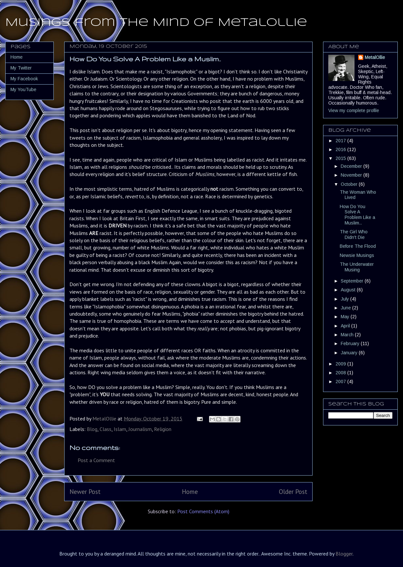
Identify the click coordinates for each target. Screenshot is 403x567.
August (349, 289)
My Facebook (24, 78)
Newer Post (85, 491)
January (350, 352)
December (352, 166)
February (351, 343)
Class (105, 429)
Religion (162, 429)
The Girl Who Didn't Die (354, 234)
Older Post (293, 491)
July (345, 299)
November (352, 175)
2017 (341, 140)
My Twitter (21, 67)
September (353, 281)
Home (190, 491)
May (346, 316)
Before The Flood (358, 246)
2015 (341, 158)
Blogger (344, 553)
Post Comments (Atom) (203, 511)
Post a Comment (96, 460)
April (346, 325)
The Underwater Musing (357, 267)
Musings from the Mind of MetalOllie (156, 22)
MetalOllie (375, 57)
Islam (120, 429)
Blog (92, 429)
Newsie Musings (357, 255)
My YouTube (23, 89)
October (350, 184)
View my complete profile (353, 110)
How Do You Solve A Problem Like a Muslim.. (357, 214)
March (348, 334)
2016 (341, 149)
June (346, 307)
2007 (341, 381)
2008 (341, 372)
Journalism (140, 429)
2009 (341, 363)
